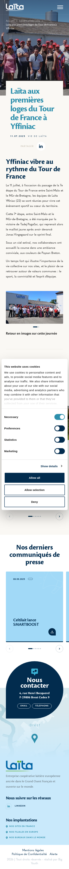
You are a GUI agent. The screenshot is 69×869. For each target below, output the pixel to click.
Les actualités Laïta (29, 21)
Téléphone (42, 706)
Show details (49, 466)
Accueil (10, 21)
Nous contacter (34, 682)
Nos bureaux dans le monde (25, 837)
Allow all (34, 477)
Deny (34, 501)
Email (23, 706)
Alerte (53, 854)
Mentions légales (33, 850)
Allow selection (34, 489)
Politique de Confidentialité (29, 854)
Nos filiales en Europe (22, 832)
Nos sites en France (20, 826)
